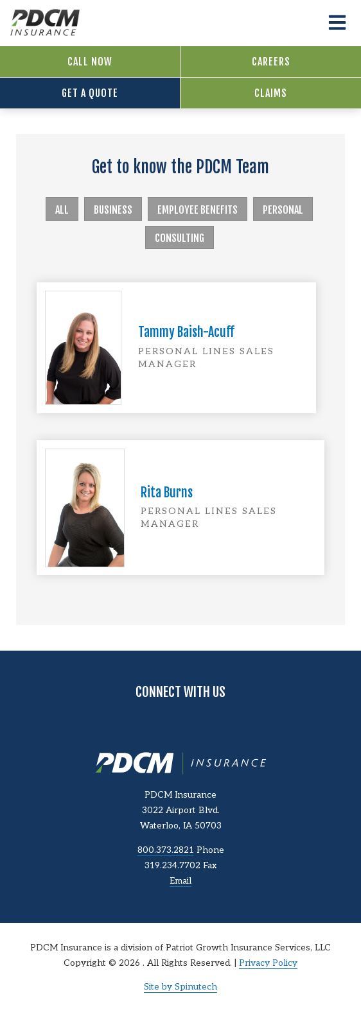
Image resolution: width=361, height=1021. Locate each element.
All (62, 209)
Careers (271, 61)
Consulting (179, 238)
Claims (270, 93)
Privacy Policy (268, 963)
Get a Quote (90, 93)
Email (180, 881)
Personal (283, 209)
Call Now (89, 61)
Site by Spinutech (180, 987)
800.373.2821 (165, 850)
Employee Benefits (197, 209)
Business (113, 209)
